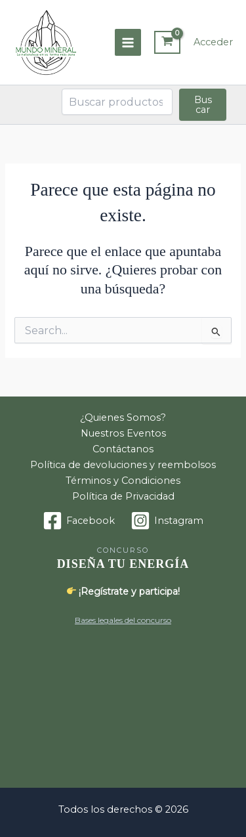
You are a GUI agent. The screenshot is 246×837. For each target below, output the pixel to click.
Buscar (203, 105)
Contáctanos (123, 449)
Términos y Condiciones (123, 480)
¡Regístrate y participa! (123, 591)
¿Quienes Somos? (123, 417)
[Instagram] (167, 520)
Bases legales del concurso (123, 620)
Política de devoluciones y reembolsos (123, 465)
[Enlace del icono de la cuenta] (213, 42)
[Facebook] (79, 520)
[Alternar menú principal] (128, 42)
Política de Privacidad (123, 496)
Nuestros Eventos (123, 433)
